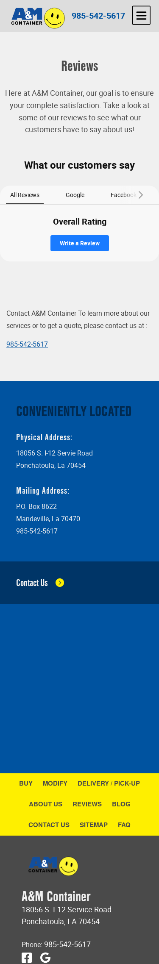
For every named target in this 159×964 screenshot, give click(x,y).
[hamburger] (141, 15)
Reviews (87, 804)
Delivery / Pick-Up (109, 783)
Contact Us (49, 824)
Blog (121, 804)
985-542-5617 (98, 15)
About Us (45, 804)
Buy (26, 783)
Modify (55, 783)
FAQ (124, 824)
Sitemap (94, 824)
